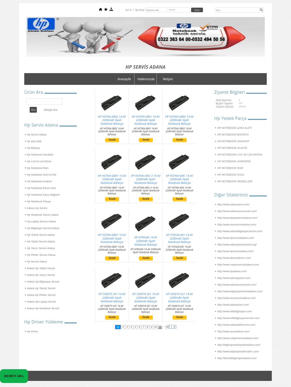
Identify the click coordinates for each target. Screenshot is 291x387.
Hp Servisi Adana (37, 261)
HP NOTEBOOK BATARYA (233, 134)
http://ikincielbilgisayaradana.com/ (236, 358)
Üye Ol (128, 9)
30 (167, 327)
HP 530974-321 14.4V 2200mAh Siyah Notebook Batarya (179, 297)
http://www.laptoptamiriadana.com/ (237, 217)
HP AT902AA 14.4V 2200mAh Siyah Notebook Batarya (145, 240)
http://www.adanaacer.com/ (233, 304)
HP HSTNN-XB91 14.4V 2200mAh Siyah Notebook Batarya (146, 120)
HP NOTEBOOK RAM (230, 168)
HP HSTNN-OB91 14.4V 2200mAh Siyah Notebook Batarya (112, 179)
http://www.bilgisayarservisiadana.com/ (239, 291)
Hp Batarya (33, 147)
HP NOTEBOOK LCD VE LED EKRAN (239, 154)
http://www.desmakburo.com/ (234, 257)
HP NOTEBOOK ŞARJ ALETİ (234, 127)
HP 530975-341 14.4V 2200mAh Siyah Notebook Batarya (111, 297)
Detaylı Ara (50, 110)
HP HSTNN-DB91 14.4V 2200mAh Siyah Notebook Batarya (112, 238)
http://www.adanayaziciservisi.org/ (237, 244)
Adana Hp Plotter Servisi (41, 294)
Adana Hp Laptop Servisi (41, 301)
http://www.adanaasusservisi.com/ (237, 211)
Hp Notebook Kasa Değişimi (43, 194)
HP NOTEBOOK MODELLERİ (234, 181)
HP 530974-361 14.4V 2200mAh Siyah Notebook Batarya (145, 297)
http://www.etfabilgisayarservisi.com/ (238, 318)
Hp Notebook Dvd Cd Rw (41, 174)
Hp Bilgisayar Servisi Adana (43, 228)
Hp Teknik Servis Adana (41, 234)
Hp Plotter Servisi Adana (41, 254)
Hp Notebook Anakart (39, 181)
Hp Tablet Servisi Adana (41, 241)
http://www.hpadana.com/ (232, 271)
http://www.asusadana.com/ (233, 331)
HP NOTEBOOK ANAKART (233, 141)
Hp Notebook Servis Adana (42, 214)
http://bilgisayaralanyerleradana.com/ (238, 344)
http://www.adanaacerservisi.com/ (236, 284)
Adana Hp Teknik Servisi (41, 288)
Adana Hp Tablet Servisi (41, 268)
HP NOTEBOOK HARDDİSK (234, 161)
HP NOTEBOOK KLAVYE (232, 147)
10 (155, 327)
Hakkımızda (145, 79)
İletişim (168, 79)
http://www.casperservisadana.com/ (237, 338)
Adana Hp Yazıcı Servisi (41, 274)
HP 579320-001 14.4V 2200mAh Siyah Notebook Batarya (179, 238)
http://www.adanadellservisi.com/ (236, 324)
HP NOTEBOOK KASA (230, 174)
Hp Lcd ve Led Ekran (39, 161)
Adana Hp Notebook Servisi (43, 308)
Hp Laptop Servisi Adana (41, 221)
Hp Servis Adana (36, 134)
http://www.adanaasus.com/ (233, 204)
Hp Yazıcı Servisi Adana (41, 248)
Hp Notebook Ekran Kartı (41, 188)
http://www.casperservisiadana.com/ (238, 264)
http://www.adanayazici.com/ (233, 277)
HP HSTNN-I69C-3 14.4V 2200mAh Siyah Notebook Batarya (145, 179)
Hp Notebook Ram (37, 168)
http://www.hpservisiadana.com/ (235, 237)
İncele (112, 139)
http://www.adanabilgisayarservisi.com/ (239, 231)
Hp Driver (32, 331)
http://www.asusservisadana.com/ (236, 224)
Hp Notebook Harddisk (40, 154)
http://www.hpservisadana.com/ (235, 251)
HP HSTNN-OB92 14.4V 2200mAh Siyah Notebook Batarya (179, 120)
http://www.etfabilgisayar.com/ (234, 311)
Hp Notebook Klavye (39, 201)
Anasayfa (124, 79)
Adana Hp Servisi (37, 208)
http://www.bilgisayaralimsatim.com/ (238, 351)
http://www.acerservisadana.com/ (236, 298)
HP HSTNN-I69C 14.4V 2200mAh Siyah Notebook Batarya (179, 179)
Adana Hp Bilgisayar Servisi (43, 281)
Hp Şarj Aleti (34, 141)
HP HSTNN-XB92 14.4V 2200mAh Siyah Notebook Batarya (112, 120)
